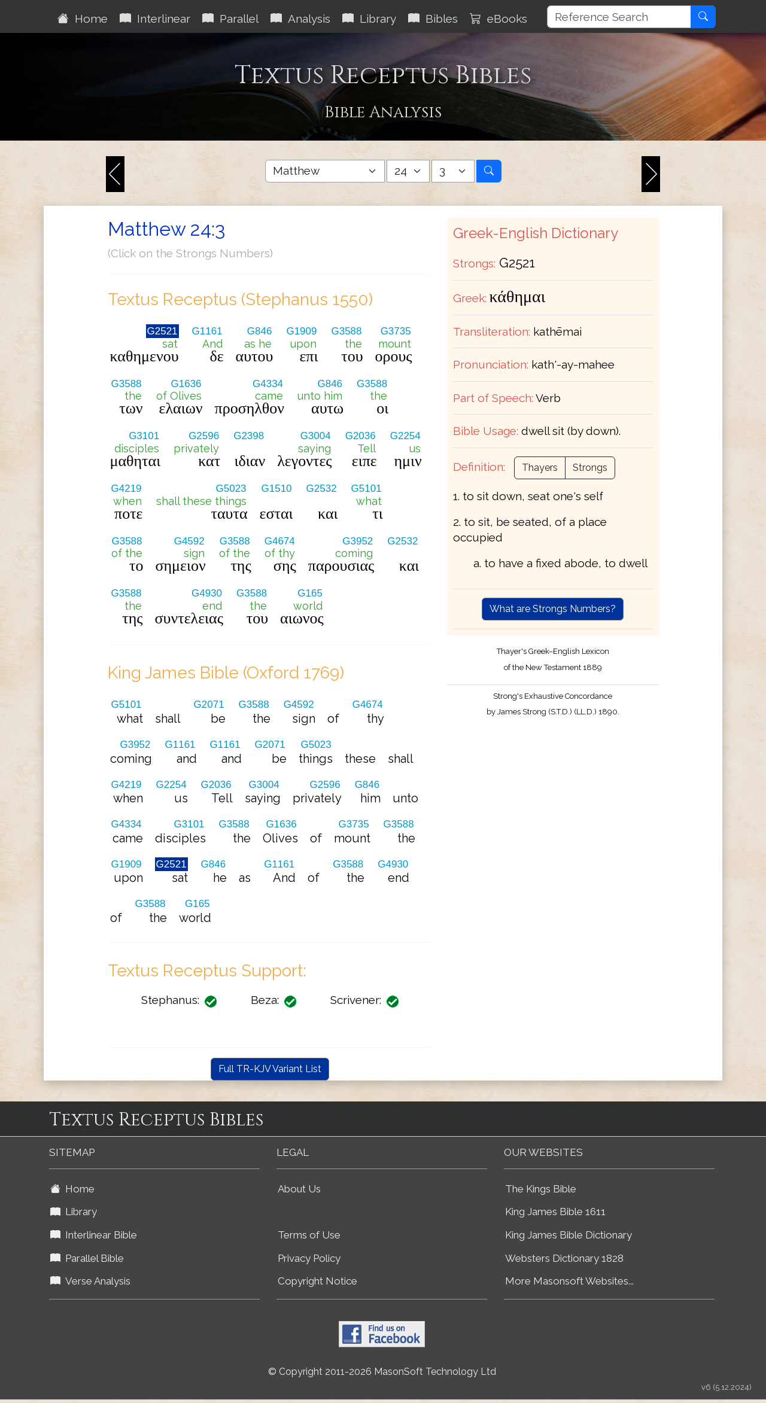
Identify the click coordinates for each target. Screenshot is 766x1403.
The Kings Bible (540, 1189)
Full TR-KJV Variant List (269, 1069)
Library (369, 18)
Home (82, 18)
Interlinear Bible (93, 1235)
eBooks (498, 18)
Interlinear (155, 18)
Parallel (230, 18)
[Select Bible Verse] (453, 171)
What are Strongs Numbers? (553, 608)
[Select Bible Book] (325, 171)
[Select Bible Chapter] (408, 171)
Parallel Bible (87, 1258)
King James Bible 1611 (555, 1212)
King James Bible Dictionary (568, 1235)
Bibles (433, 18)
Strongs (590, 467)
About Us (299, 1189)
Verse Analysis (90, 1281)
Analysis (300, 18)
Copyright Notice (317, 1281)
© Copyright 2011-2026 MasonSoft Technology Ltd (382, 1371)
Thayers (540, 467)
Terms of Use (309, 1235)
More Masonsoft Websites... (569, 1281)
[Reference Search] (619, 16)
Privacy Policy (309, 1258)
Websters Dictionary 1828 (564, 1258)
